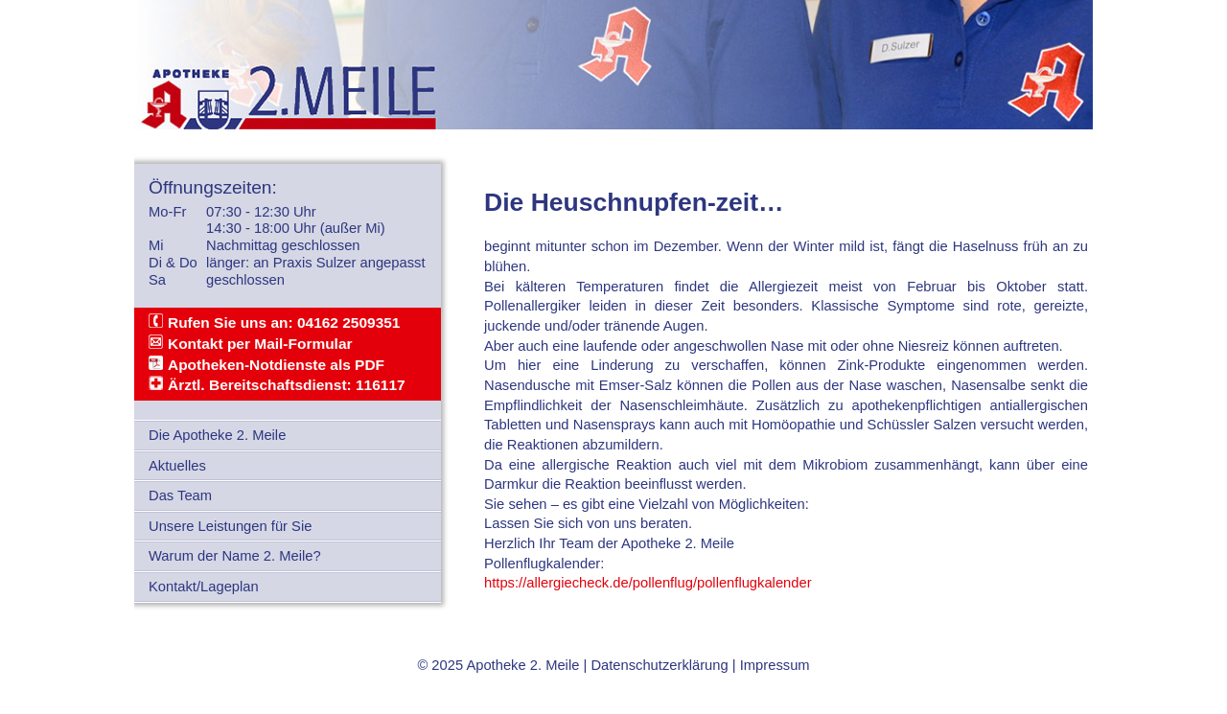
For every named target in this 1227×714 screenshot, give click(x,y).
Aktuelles (177, 465)
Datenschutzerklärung (659, 665)
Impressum (775, 665)
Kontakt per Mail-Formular (260, 343)
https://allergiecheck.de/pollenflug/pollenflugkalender (648, 582)
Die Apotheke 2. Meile (217, 435)
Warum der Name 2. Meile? (235, 556)
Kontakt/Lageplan (204, 586)
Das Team (180, 495)
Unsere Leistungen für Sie (230, 526)
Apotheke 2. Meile (522, 665)
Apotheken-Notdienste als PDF (276, 365)
